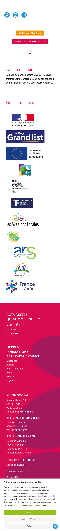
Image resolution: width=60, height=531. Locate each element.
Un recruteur (12, 333)
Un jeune (11, 329)
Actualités (16, 314)
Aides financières (15, 368)
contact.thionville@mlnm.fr (19, 411)
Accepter (29, 512)
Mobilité (10, 376)
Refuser (30, 526)
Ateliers (10, 364)
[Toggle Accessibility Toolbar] (55, 526)
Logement (11, 380)
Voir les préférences (30, 519)
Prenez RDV (12, 477)
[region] (30, 505)
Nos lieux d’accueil (16, 465)
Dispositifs (11, 361)
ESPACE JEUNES (30, 33)
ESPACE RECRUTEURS (30, 41)
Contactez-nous (14, 471)
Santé (9, 372)
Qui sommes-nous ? (23, 319)
